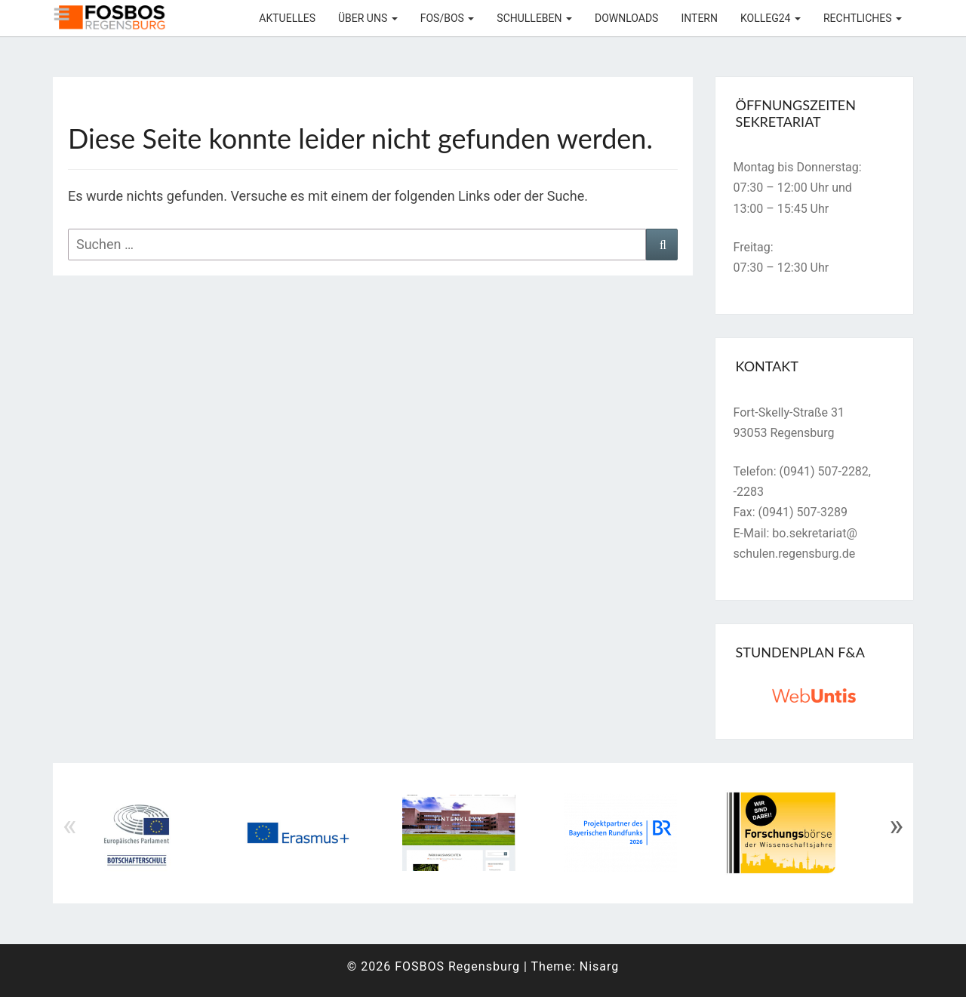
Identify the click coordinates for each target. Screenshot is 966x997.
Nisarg (600, 966)
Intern (699, 18)
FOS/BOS (447, 18)
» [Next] (896, 826)
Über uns (368, 18)
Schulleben (534, 18)
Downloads (626, 18)
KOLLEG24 (770, 18)
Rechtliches (862, 18)
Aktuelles (287, 18)
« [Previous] (70, 826)
